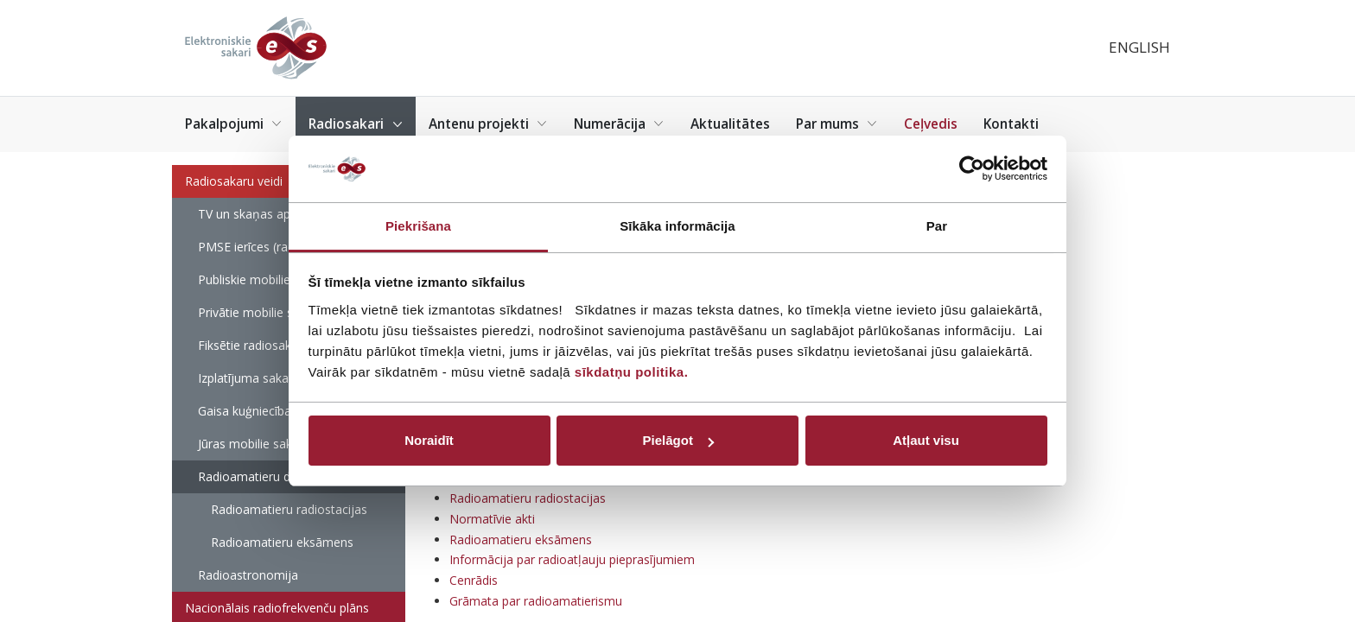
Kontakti (1011, 124)
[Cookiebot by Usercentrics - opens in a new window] (971, 169)
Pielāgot (678, 440)
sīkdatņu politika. (632, 372)
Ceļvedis (930, 124)
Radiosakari (356, 124)
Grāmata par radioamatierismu (535, 601)
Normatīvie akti (492, 519)
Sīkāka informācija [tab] (677, 226)
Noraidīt (429, 440)
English (1139, 47)
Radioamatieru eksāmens (282, 542)
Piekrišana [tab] (418, 226)
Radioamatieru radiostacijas (289, 509)
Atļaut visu (926, 440)
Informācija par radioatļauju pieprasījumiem (572, 559)
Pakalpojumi (234, 124)
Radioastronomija (248, 575)
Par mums (837, 124)
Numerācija (619, 124)
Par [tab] (937, 226)
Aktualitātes (730, 124)
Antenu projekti (488, 124)
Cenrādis (473, 580)
